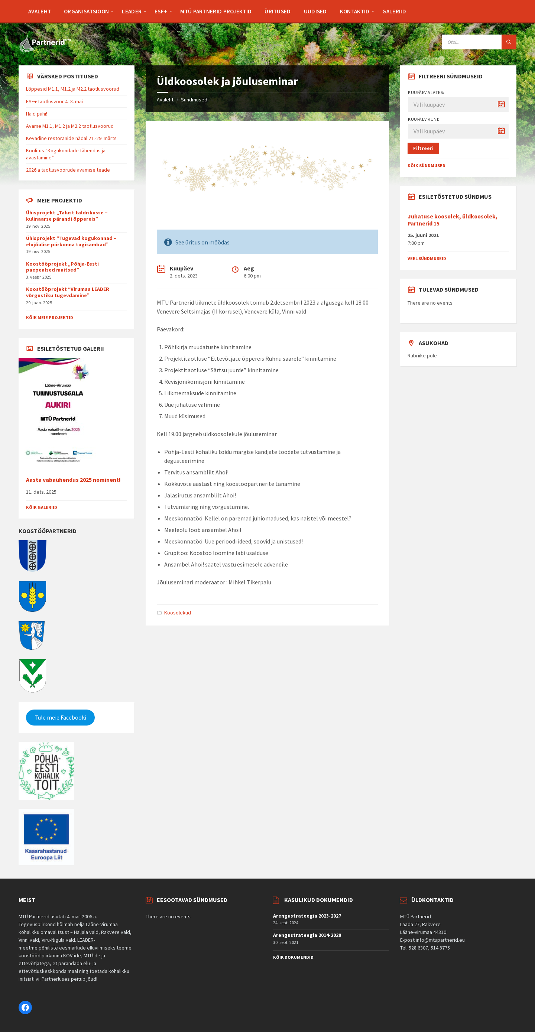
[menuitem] (39, 11)
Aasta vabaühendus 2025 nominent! (73, 479)
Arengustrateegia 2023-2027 (307, 915)
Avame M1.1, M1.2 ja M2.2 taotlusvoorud (70, 126)
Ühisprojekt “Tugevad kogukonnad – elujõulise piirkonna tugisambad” (71, 241)
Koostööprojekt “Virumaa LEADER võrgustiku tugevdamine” (67, 292)
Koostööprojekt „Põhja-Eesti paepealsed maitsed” (62, 266)
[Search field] (479, 42)
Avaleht (165, 99)
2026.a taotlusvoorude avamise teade (68, 169)
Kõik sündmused (426, 165)
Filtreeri (423, 148)
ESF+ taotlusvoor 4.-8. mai (54, 101)
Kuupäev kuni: (423, 119)
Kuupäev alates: (426, 92)
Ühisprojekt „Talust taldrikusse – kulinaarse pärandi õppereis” (67, 215)
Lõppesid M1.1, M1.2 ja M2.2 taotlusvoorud (72, 88)
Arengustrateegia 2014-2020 (307, 935)
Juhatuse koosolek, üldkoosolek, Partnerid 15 (452, 220)
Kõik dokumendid (293, 957)
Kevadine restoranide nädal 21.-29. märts (71, 138)
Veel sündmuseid (427, 258)
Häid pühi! (36, 113)
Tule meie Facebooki (60, 717)
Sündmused (194, 99)
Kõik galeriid (41, 507)
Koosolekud (177, 612)
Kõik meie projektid (49, 317)
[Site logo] (45, 51)
